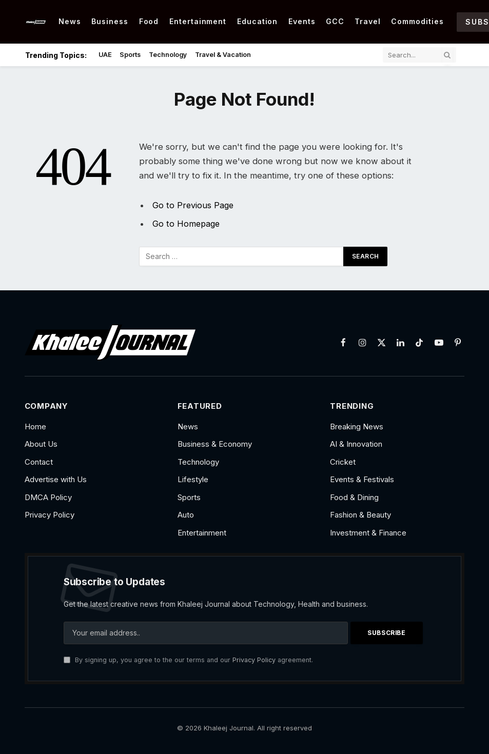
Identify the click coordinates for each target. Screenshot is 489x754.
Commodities (417, 21)
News (69, 21)
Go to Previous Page (193, 205)
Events (302, 21)
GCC (335, 21)
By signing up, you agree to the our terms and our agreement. (188, 660)
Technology (168, 54)
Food (149, 21)
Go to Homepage (187, 224)
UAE (105, 54)
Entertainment (198, 21)
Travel (368, 21)
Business (109, 21)
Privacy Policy (254, 660)
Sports (130, 54)
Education (257, 21)
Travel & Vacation (223, 54)
